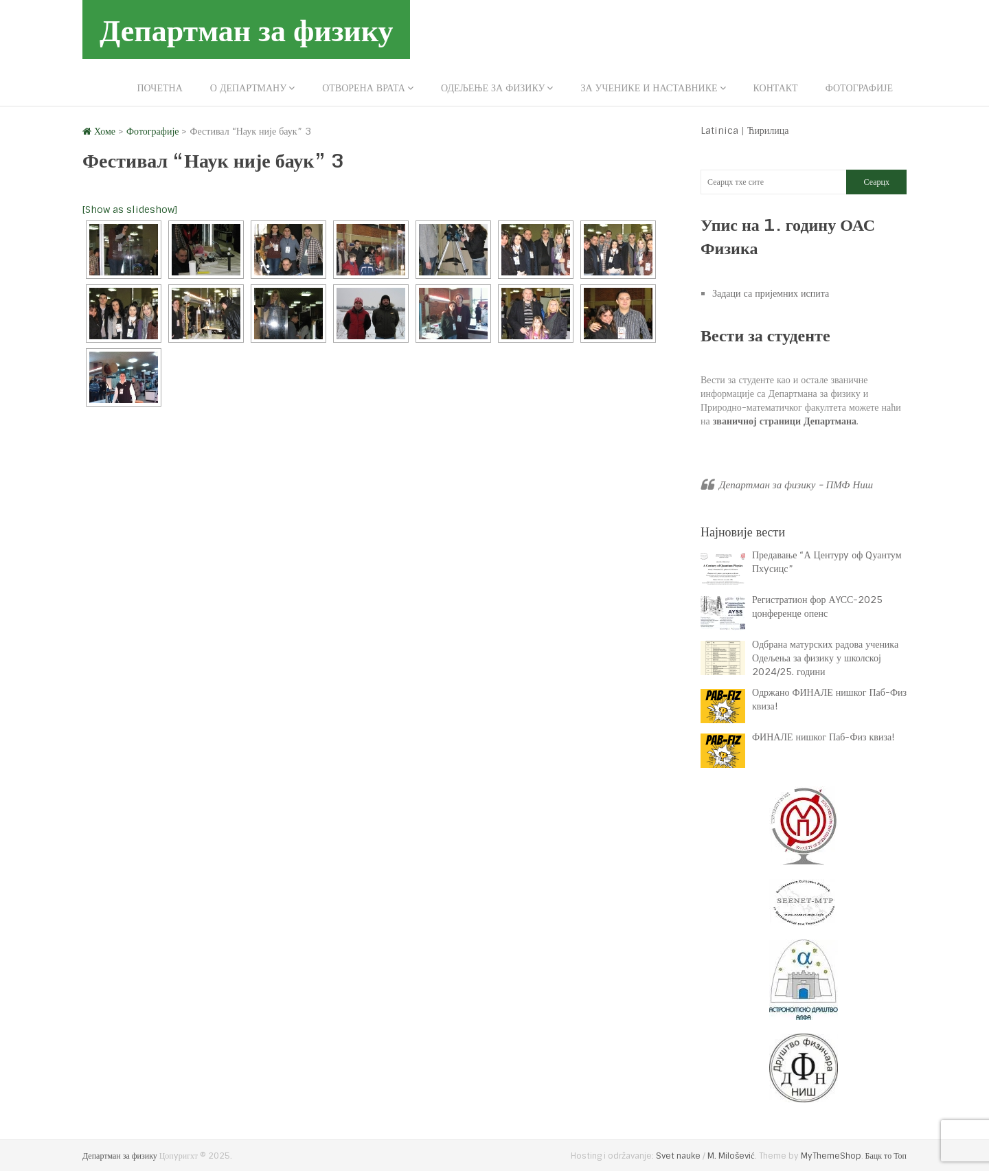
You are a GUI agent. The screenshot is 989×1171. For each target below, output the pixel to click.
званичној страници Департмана (784, 421)
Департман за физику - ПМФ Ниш (796, 485)
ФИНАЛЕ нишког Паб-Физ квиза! (825, 737)
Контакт (775, 88)
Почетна (159, 88)
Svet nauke (678, 1155)
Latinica (719, 130)
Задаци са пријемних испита (770, 293)
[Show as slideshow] (129, 209)
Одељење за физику (493, 88)
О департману (248, 88)
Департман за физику (246, 29)
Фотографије (859, 88)
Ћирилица (768, 130)
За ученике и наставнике (648, 88)
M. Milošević (730, 1155)
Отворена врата (363, 88)
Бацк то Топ (886, 1155)
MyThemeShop (831, 1155)
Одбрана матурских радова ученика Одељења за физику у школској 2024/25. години (825, 658)
